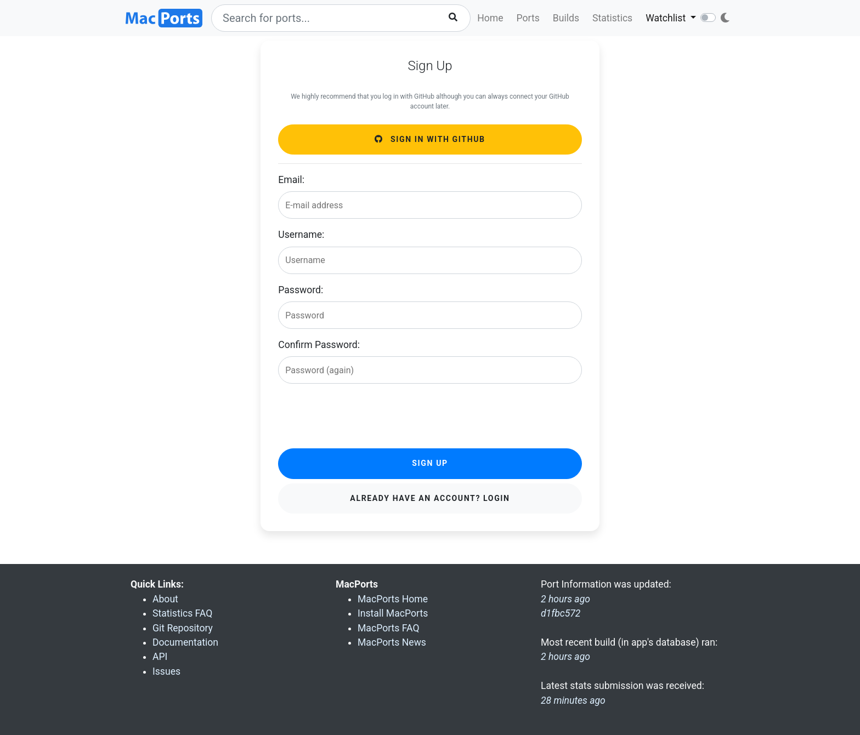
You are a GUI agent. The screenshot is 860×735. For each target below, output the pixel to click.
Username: (301, 234)
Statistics (612, 18)
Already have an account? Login (430, 498)
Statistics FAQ (182, 613)
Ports (528, 18)
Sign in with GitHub (430, 139)
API (159, 656)
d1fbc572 (560, 613)
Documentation (185, 642)
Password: (300, 289)
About (165, 599)
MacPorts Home (393, 599)
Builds (566, 18)
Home (490, 18)
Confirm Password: (319, 344)
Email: (291, 179)
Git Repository (182, 628)
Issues (166, 671)
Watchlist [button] (667, 18)
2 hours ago (565, 656)
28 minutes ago (573, 700)
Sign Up (430, 463)
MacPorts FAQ (389, 628)
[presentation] (361, 413)
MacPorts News (392, 642)
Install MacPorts (393, 613)
